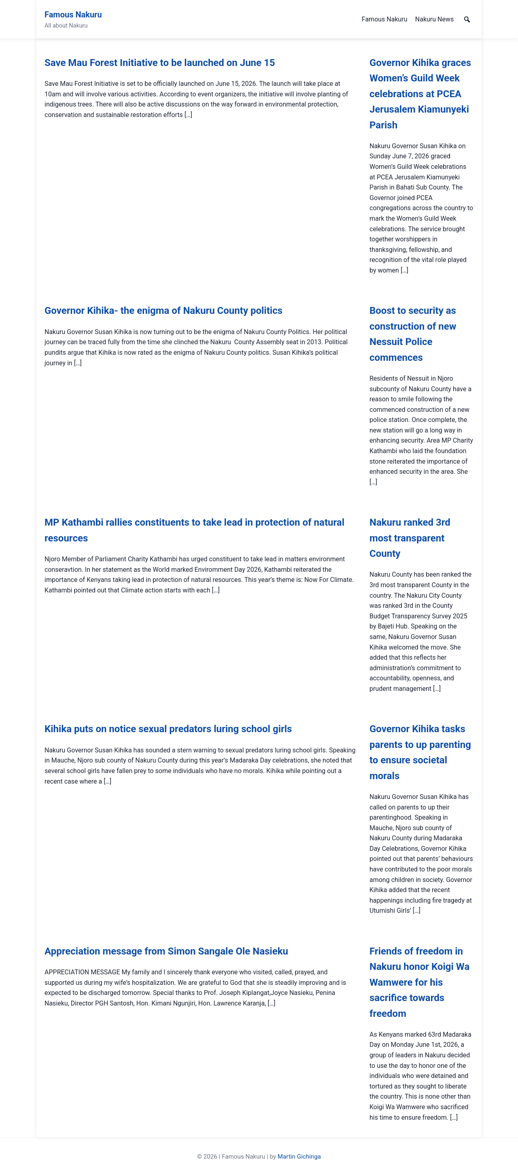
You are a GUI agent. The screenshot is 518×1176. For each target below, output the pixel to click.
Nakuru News (434, 19)
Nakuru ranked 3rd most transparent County (409, 538)
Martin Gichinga (299, 1156)
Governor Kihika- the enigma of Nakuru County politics (163, 310)
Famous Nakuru (73, 14)
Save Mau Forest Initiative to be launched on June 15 (160, 62)
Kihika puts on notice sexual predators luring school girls (168, 729)
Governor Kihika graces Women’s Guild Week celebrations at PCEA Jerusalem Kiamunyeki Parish (420, 94)
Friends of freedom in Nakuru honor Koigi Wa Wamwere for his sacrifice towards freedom (419, 982)
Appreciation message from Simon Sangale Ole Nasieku (166, 951)
